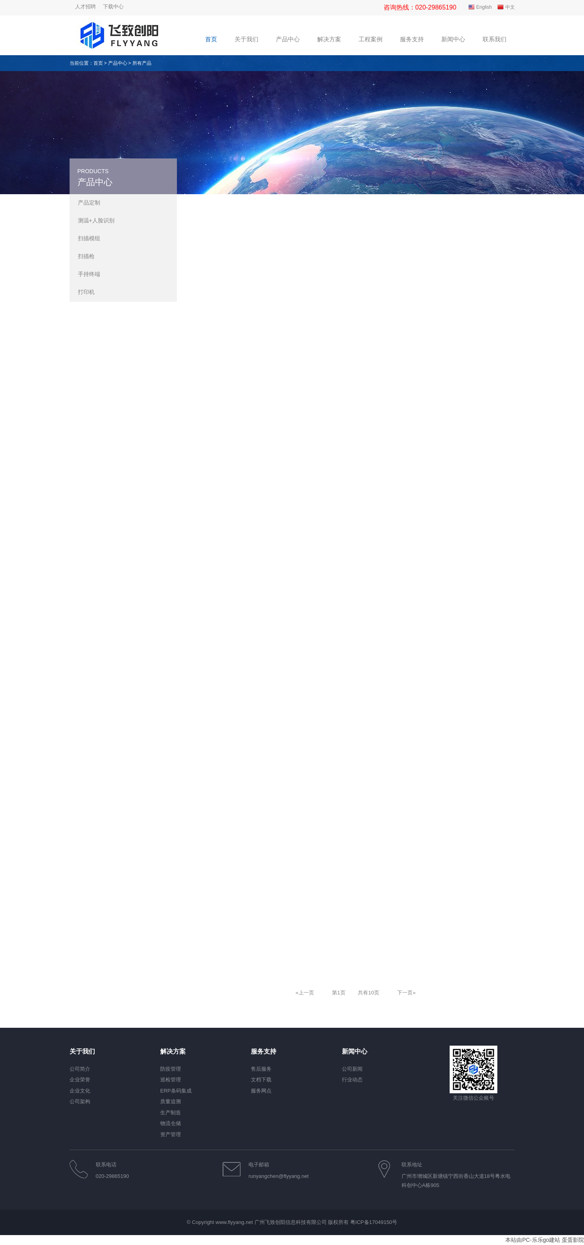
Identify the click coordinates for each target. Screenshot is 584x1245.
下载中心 (113, 7)
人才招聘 (85, 7)
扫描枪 (86, 256)
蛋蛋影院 (573, 1240)
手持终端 (89, 274)
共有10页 (368, 993)
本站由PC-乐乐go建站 (532, 1240)
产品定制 (89, 202)
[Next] (406, 992)
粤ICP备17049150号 (374, 1222)
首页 (98, 63)
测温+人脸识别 (96, 220)
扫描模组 (89, 238)
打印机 (86, 292)
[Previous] (304, 992)
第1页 (338, 993)
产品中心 (117, 63)
